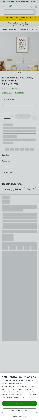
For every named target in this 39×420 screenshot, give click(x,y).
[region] (19, 396)
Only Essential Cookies (19, 411)
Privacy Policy (20, 397)
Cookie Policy (7, 397)
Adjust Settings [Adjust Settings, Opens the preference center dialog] (19, 417)
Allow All (19, 403)
